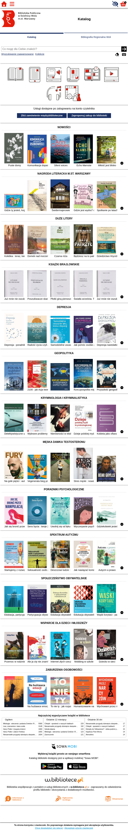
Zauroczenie (49, 735)
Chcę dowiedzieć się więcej (49, 828)
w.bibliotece (78, 787)
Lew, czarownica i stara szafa (14, 726)
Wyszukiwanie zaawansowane (17, 54)
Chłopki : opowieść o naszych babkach (58, 724)
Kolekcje (39, 54)
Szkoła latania (49, 729)
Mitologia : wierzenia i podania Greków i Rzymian (21, 724)
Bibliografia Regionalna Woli (96, 37)
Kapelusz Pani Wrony (94, 732)
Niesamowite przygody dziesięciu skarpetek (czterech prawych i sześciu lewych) (33, 735)
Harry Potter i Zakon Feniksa (13, 732)
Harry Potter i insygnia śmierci (14, 729)
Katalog (31, 37)
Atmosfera (90, 735)
